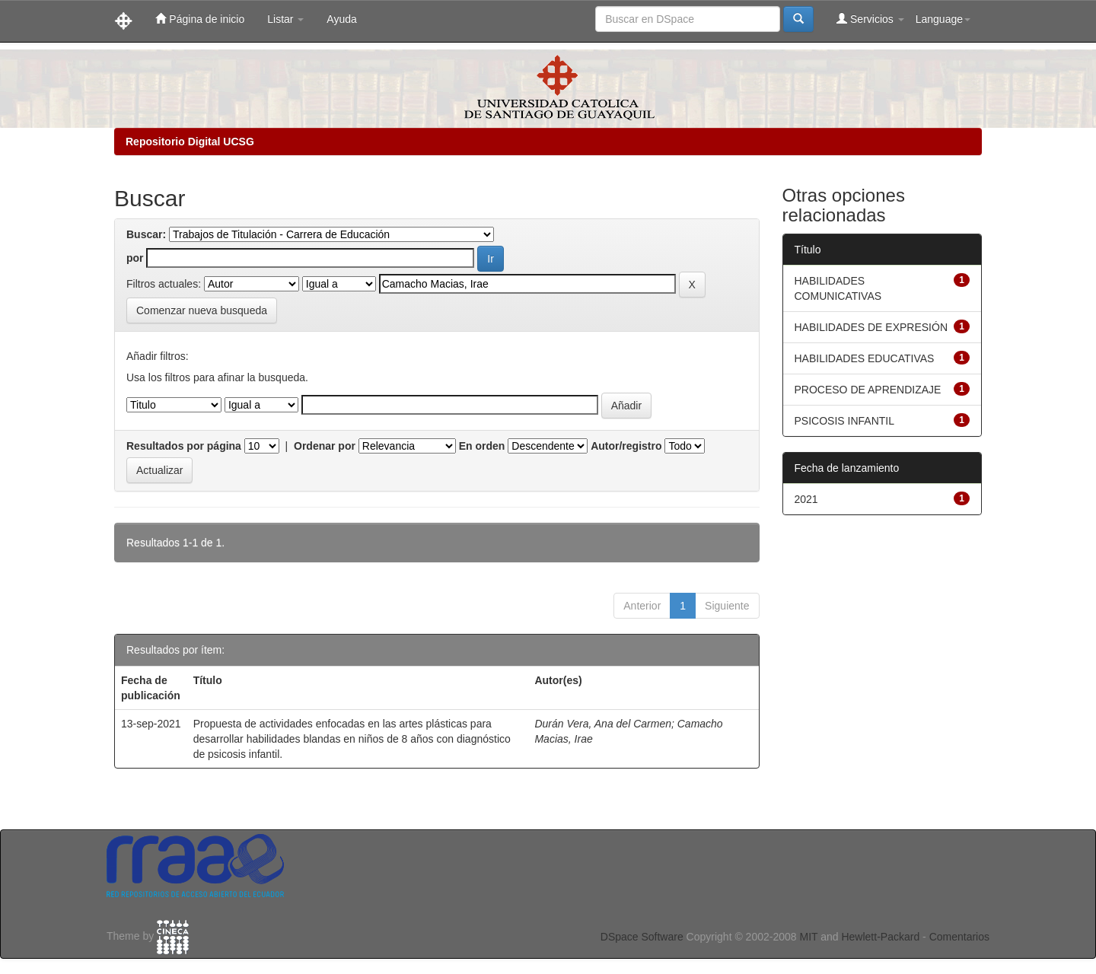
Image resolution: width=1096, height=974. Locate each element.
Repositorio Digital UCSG (190, 141)
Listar (285, 19)
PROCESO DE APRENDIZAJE (868, 390)
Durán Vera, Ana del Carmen (602, 724)
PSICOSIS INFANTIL (844, 421)
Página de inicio (199, 18)
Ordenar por (324, 446)
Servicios (870, 18)
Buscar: (146, 234)
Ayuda (341, 19)
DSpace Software (642, 937)
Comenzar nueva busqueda (201, 310)
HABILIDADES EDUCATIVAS (865, 358)
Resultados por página (183, 446)
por (135, 258)
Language (943, 19)
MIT (808, 937)
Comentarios (959, 937)
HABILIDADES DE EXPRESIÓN (871, 327)
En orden (482, 446)
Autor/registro (626, 446)
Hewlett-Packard (880, 937)
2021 (806, 499)
